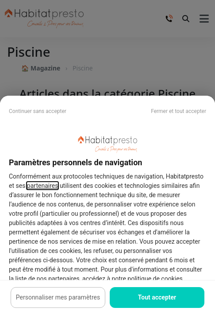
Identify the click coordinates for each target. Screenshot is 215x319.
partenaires (42, 185)
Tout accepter (157, 297)
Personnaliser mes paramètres (58, 297)
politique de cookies (154, 278)
